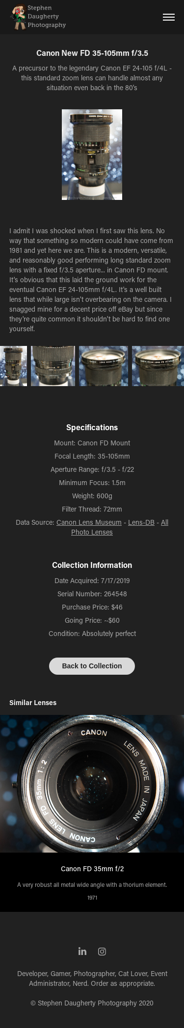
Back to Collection (92, 666)
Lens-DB (141, 522)
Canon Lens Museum (89, 522)
